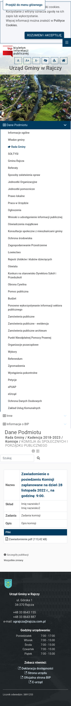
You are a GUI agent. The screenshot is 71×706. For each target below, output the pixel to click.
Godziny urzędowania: (35, 630)
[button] (45, 60)
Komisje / (12, 441)
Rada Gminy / (16, 437)
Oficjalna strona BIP (35, 677)
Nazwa (10, 485)
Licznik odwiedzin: (13, 694)
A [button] (18, 60)
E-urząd (35, 682)
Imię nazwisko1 (30, 504)
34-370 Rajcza (24, 605)
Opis (8, 523)
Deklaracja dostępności (35, 668)
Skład (9, 504)
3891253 (28, 694)
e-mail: (24, 621)
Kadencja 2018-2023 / (45, 437)
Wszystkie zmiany (13, 560)
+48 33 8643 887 (24, 617)
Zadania (10, 515)
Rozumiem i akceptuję (44, 35)
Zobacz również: (35, 662)
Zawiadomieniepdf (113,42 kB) (26, 539)
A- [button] (36, 60)
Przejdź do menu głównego (24, 5)
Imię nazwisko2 (30, 508)
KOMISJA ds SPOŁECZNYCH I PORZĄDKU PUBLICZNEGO (36, 443)
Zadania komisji (31, 515)
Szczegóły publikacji (16, 554)
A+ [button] (27, 60)
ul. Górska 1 (24, 600)
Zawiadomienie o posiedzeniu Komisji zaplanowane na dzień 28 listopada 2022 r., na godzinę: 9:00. (41, 485)
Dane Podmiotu (17, 125)
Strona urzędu (35, 673)
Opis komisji (28, 523)
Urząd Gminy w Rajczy (35, 68)
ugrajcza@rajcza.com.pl (29, 621)
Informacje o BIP (18, 424)
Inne (9, 416)
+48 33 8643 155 (24, 612)
